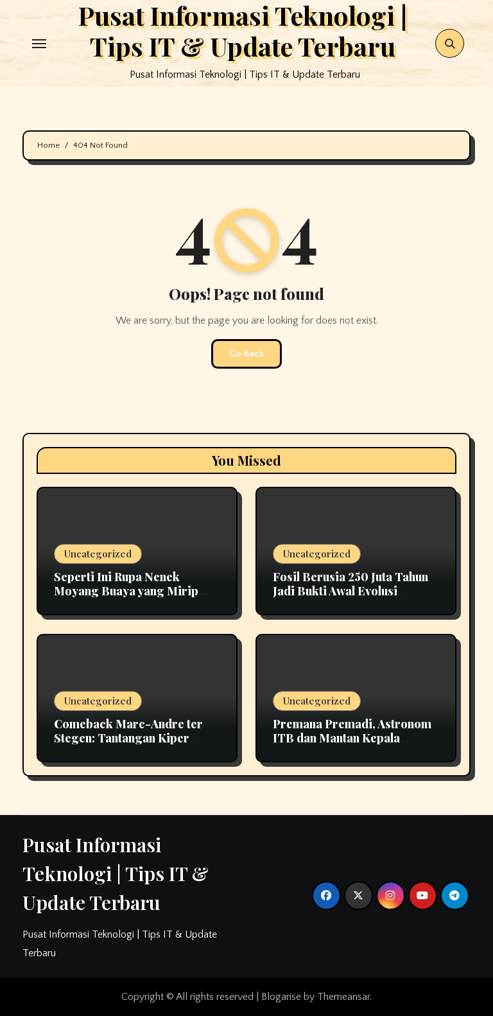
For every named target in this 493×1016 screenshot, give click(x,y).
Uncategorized (98, 553)
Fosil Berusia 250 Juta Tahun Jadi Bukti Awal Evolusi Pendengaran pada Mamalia (350, 590)
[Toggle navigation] (39, 43)
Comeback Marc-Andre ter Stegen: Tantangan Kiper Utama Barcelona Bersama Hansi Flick (128, 744)
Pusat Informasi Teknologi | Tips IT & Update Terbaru (115, 873)
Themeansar (343, 997)
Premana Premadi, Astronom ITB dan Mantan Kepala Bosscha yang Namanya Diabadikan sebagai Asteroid (352, 744)
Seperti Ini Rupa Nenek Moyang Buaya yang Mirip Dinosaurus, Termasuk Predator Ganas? (126, 597)
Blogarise (281, 997)
